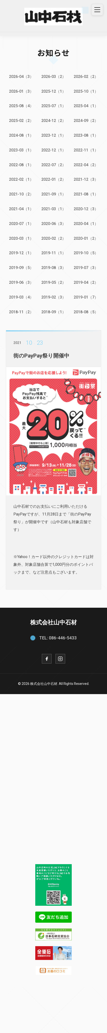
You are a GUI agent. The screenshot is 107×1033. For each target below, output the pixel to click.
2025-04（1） (86, 106)
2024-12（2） (53, 120)
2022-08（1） (21, 165)
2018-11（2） (21, 312)
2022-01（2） (53, 179)
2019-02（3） (53, 297)
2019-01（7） (86, 297)
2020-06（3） (53, 223)
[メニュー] (97, 9)
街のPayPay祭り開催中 (41, 359)
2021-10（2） (21, 194)
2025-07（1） (53, 106)
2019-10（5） (86, 253)
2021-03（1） (53, 209)
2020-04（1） (86, 223)
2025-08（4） (21, 106)
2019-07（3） (86, 267)
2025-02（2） (21, 120)
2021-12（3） (86, 179)
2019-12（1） (21, 253)
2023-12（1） (53, 135)
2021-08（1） (86, 194)
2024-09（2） (86, 120)
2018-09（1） (53, 312)
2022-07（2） (53, 165)
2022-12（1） (53, 150)
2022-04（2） (86, 165)
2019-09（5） (21, 267)
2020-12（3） (86, 209)
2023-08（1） (86, 135)
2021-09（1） (53, 194)
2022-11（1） (86, 150)
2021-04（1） (21, 209)
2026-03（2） (53, 76)
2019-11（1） (53, 253)
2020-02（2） (53, 238)
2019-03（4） (21, 297)
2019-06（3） (21, 282)
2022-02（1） (21, 179)
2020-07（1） (21, 223)
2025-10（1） (86, 91)
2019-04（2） (86, 282)
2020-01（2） (86, 238)
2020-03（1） (21, 238)
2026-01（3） (21, 91)
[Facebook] (47, 659)
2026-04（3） (21, 76)
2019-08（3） (53, 267)
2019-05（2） (53, 282)
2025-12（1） (53, 91)
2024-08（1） (21, 135)
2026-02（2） (86, 76)
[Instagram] (60, 659)
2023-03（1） (21, 150)
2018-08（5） (86, 312)
